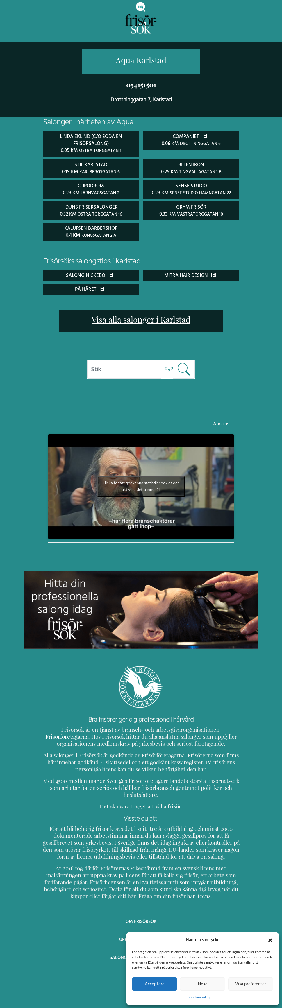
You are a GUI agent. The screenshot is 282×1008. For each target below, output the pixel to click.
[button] (270, 940)
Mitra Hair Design (190, 273)
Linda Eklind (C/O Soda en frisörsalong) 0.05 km (90, 143)
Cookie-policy (200, 997)
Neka (202, 983)
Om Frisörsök (141, 912)
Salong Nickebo (89, 273)
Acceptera (154, 983)
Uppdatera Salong (141, 930)
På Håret (90, 287)
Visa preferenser (250, 983)
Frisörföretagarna (207, 728)
